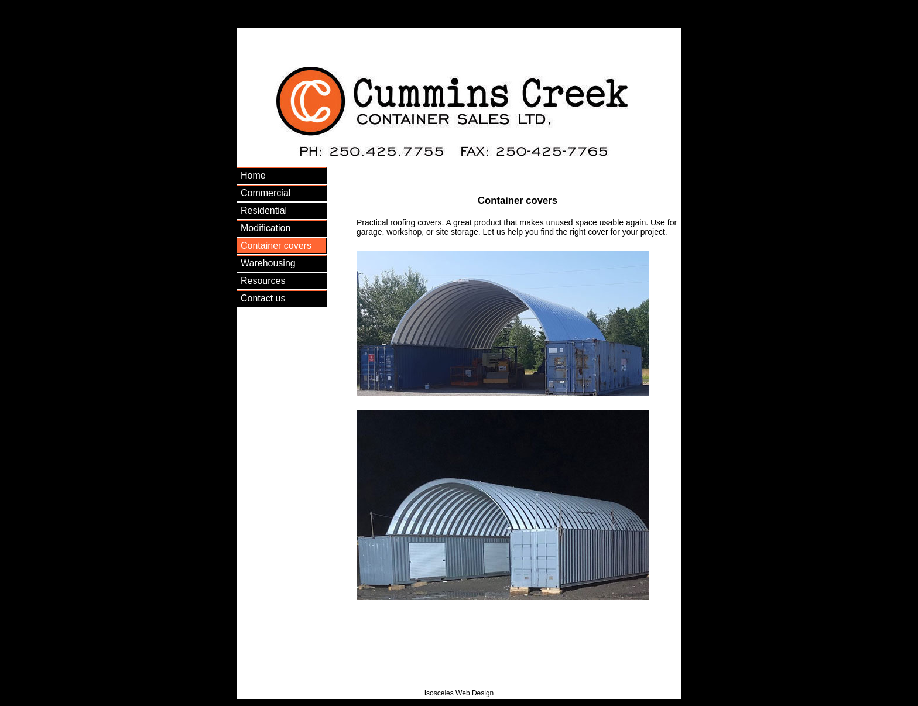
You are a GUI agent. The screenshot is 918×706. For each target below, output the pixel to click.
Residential (264, 210)
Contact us (263, 298)
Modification (265, 228)
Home (253, 175)
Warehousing (268, 263)
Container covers (276, 246)
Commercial (265, 193)
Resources (263, 281)
